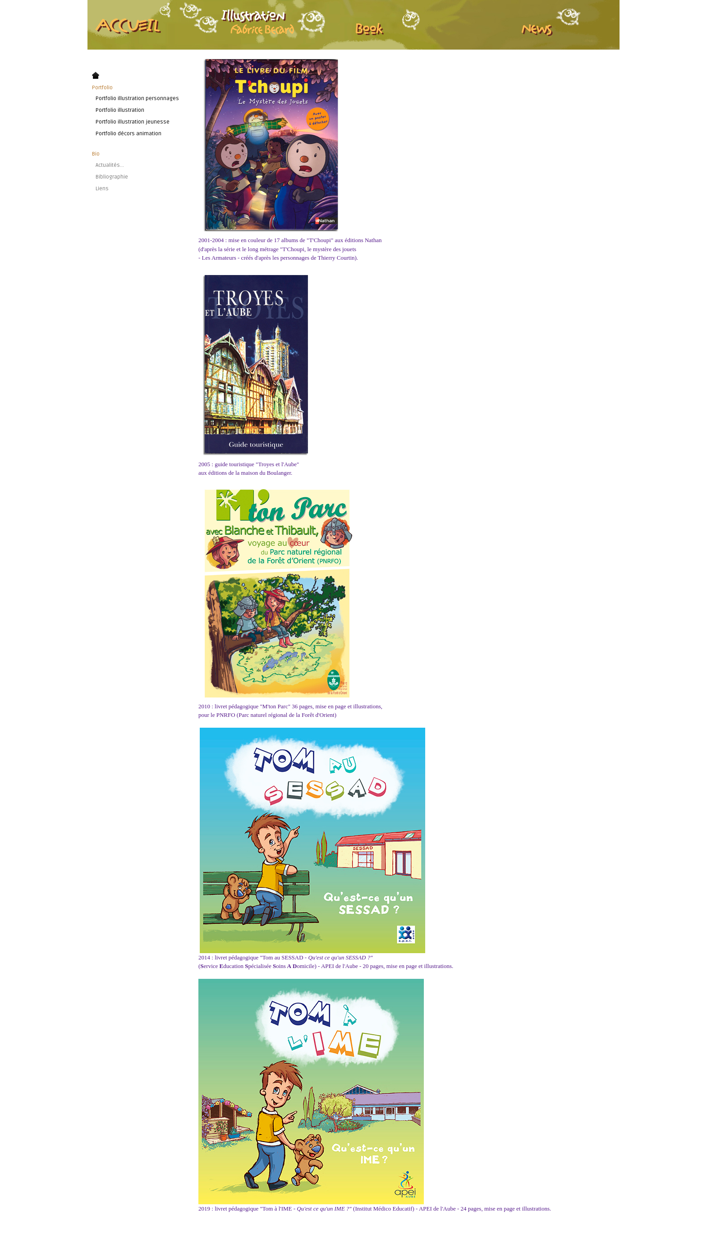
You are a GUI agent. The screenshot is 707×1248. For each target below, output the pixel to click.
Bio (96, 154)
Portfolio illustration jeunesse (133, 122)
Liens (102, 188)
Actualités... (110, 165)
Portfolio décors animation (128, 133)
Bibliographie (112, 177)
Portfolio (102, 87)
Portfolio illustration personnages (137, 98)
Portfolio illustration (120, 110)
